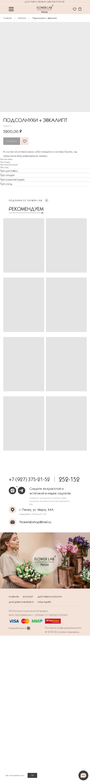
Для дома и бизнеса (21, 602)
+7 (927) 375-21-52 (29, 479)
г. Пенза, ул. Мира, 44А (36, 509)
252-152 (69, 479)
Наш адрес (44, 602)
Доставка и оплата (50, 596)
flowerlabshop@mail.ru (35, 522)
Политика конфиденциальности (63, 627)
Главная (7, 18)
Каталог (22, 18)
